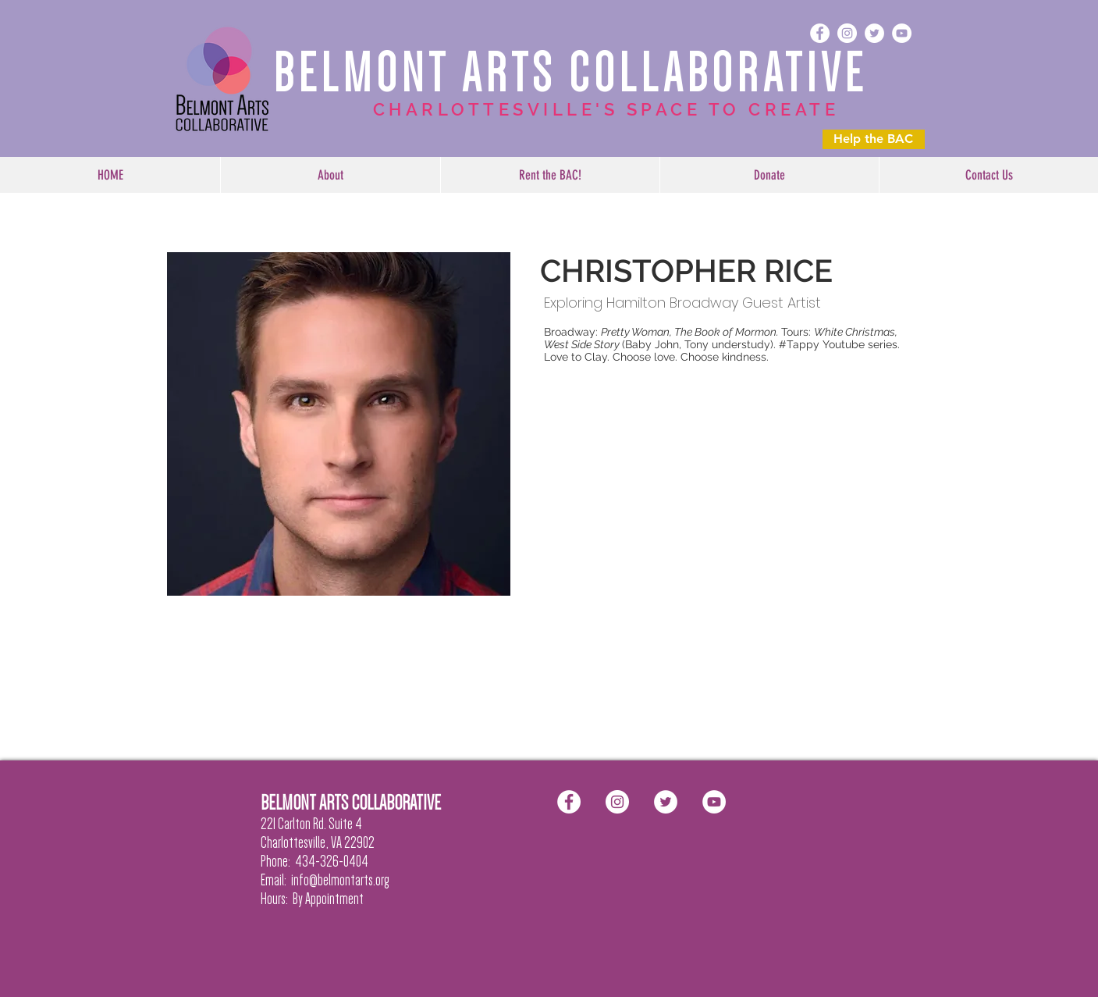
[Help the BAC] (874, 139)
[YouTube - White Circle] (901, 33)
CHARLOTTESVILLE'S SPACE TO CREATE (606, 109)
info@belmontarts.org (340, 879)
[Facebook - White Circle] (820, 33)
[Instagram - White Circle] (847, 33)
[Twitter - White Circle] (874, 33)
